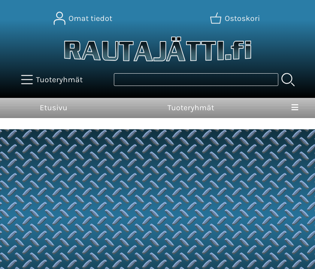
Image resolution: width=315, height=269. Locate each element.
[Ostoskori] (235, 18)
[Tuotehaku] (196, 79)
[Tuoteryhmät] (52, 80)
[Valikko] (295, 108)
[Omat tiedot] (84, 18)
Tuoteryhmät (190, 107)
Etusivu (53, 107)
